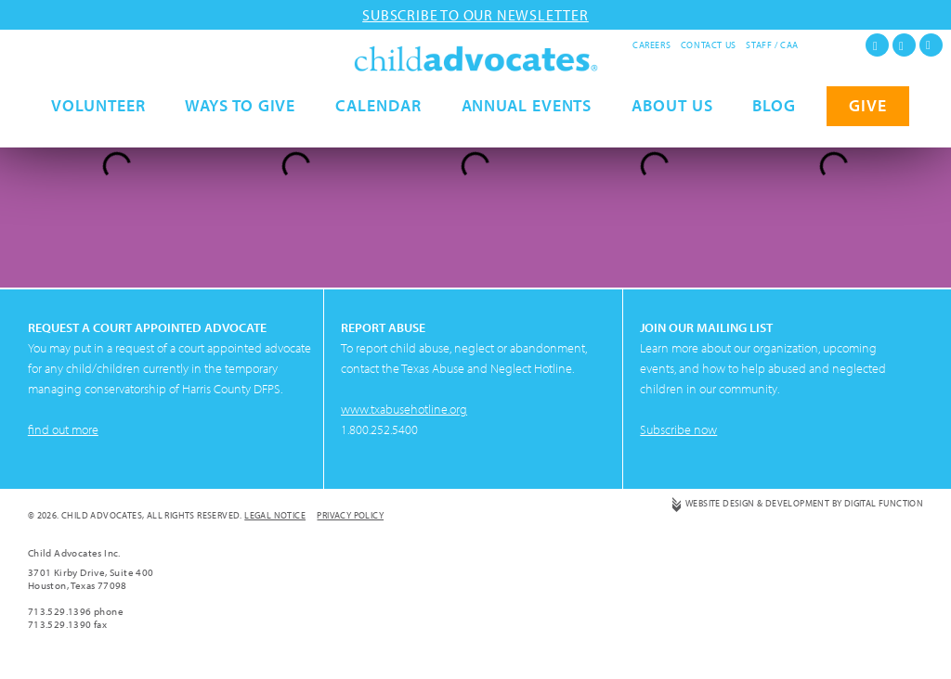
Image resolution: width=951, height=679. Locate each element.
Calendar (378, 127)
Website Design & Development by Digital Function (804, 503)
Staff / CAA (772, 45)
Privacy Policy (350, 515)
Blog (774, 127)
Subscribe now (678, 429)
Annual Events (527, 127)
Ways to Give (240, 127)
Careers (651, 45)
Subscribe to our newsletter (475, 15)
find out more (63, 429)
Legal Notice (275, 515)
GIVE (868, 127)
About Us (672, 127)
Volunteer (98, 127)
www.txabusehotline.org (404, 409)
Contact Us (708, 45)
